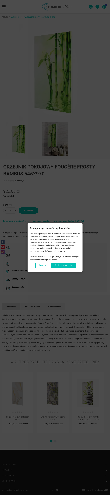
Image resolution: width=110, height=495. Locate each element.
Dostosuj (42, 265)
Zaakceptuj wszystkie (63, 265)
